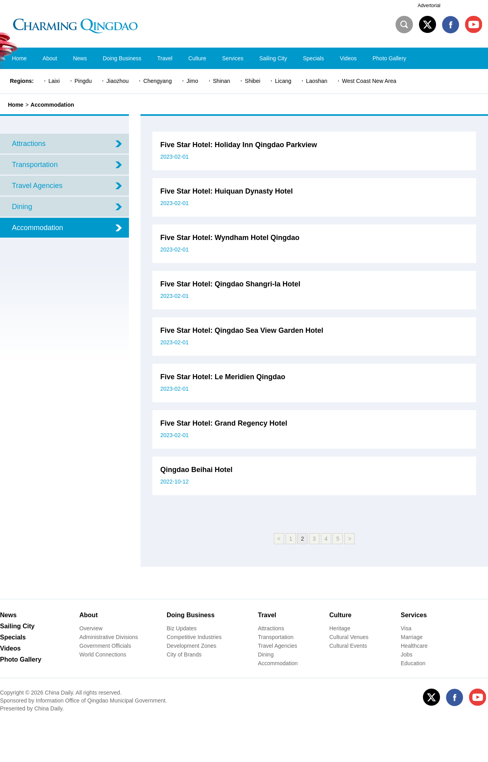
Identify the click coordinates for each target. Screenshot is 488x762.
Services (414, 615)
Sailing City (17, 626)
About (88, 615)
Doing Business (191, 615)
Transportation (276, 637)
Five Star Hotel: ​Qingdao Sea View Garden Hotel (241, 330)
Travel (267, 615)
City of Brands (184, 654)
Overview (90, 628)
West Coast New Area (369, 81)
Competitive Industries (194, 637)
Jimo (192, 81)
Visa (406, 628)
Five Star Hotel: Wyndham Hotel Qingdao (230, 238)
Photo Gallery (20, 659)
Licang (283, 81)
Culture (340, 615)
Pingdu (83, 81)
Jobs (407, 654)
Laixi (54, 81)
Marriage (412, 637)
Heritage (339, 628)
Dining (266, 654)
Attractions (271, 628)
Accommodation (52, 105)
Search (404, 24)
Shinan (222, 81)
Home (15, 105)
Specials (13, 637)
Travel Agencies (277, 646)
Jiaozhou (117, 81)
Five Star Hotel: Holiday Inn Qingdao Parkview (238, 145)
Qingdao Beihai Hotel (196, 470)
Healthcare (414, 646)
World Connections (102, 654)
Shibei (252, 81)
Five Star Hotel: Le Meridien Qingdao (222, 377)
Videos (10, 648)
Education (413, 663)
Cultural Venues (349, 637)
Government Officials (105, 646)
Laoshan (316, 81)
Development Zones (191, 646)
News (8, 615)
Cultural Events (348, 646)
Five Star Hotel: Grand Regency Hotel (223, 423)
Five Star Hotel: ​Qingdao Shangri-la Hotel (230, 284)
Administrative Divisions (108, 637)
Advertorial (429, 5)
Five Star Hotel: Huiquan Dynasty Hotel (226, 191)
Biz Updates (181, 628)
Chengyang (157, 81)
